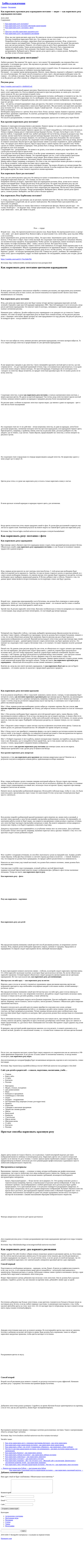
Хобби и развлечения (13, 3)
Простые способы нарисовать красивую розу (22, 31)
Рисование (9, 1523)
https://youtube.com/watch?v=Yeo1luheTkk (16, 259)
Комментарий (6, 1495)
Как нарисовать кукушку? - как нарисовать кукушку (24, 1459)
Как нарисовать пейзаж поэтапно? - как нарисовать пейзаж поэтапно (30, 1455)
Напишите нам (6, 1541)
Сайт (2, 1507)
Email (3, 1503)
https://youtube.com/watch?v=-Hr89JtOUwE (16, 86)
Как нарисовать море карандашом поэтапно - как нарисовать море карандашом (34, 1445)
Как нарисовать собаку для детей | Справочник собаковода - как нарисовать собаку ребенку (39, 1447)
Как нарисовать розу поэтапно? (17, 24)
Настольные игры (11, 1521)
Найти (24, 1533)
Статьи (7, 1525)
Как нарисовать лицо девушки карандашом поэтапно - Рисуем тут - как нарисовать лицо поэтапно (41, 1464)
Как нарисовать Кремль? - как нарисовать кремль (23, 1453)
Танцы (7, 1527)
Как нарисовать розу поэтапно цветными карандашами (25, 26)
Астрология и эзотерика (14, 1519)
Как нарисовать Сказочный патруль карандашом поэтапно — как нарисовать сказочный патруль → (46, 1470)
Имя (3, 1499)
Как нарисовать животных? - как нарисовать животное (25, 1457)
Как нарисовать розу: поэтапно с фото (19, 28)
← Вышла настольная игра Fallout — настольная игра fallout (23, 1468)
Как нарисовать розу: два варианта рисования (22, 33)
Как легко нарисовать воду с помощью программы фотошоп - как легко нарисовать (36, 1443)
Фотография (9, 1528)
